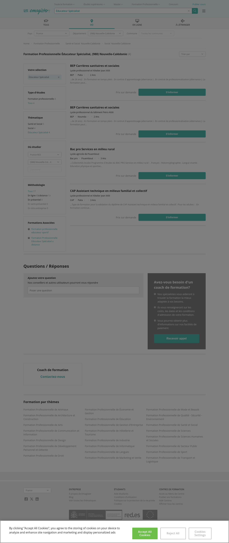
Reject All (173, 533)
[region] (114, 531)
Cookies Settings (200, 533)
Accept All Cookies (145, 533)
